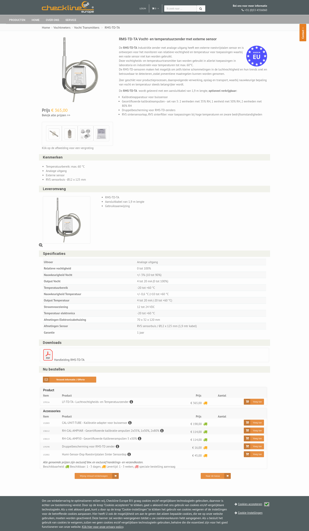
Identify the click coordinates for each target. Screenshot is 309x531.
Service (70, 20)
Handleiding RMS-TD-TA (69, 360)
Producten (17, 20)
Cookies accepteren (253, 504)
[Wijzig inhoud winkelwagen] (97, 476)
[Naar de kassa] (216, 476)
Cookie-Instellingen (250, 513)
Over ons (52, 20)
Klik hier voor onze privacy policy (102, 527)
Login (142, 8)
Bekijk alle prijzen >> (56, 115)
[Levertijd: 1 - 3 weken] (205, 403)
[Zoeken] (201, 8)
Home (36, 20)
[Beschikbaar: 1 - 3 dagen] (205, 424)
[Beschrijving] (131, 402)
